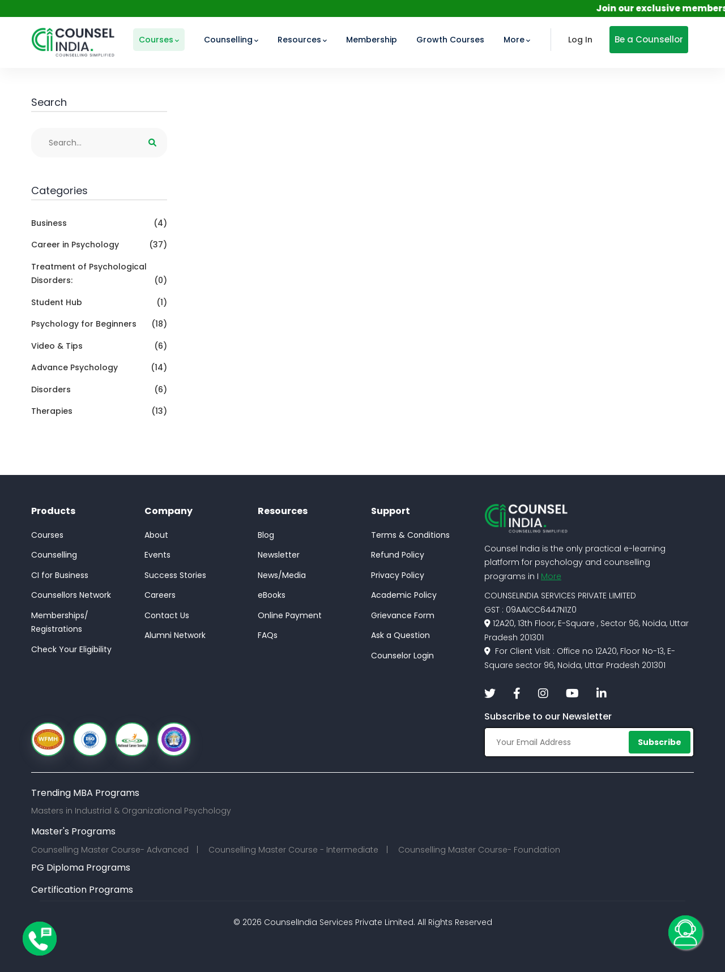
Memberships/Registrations (59, 622)
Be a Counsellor (649, 39)
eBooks (271, 595)
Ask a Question (400, 635)
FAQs (268, 635)
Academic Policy (404, 595)
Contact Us (166, 615)
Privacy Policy (397, 575)
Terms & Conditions (410, 535)
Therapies (99, 411)
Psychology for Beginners (99, 324)
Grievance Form (402, 615)
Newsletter (279, 554)
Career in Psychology (99, 245)
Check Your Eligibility (71, 649)
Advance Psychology (99, 368)
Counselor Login (402, 655)
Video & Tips (99, 346)
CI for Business (59, 575)
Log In (580, 39)
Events (157, 554)
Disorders (99, 390)
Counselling (54, 554)
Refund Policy (397, 554)
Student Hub (99, 303)
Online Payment (290, 615)
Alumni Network (175, 635)
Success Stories (175, 575)
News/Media (282, 575)
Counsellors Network (71, 595)
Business (99, 223)
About (156, 535)
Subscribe (659, 742)
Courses (47, 535)
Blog (266, 535)
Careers (160, 595)
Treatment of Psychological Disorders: (99, 274)
